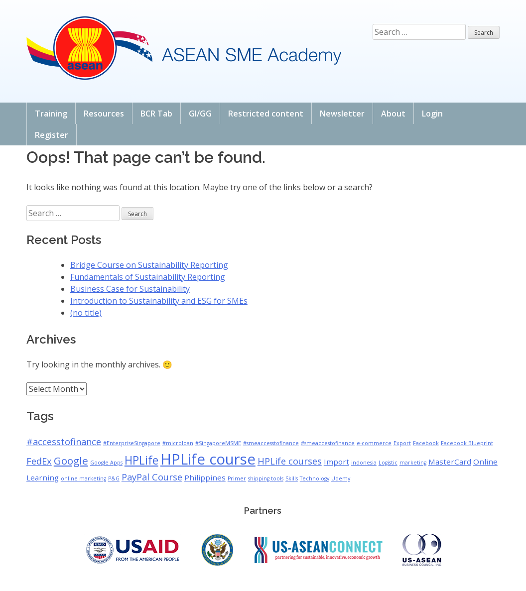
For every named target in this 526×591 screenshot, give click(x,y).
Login (432, 113)
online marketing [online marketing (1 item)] (83, 478)
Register (51, 134)
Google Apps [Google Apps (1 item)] (106, 462)
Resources (104, 113)
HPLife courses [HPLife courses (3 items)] (290, 461)
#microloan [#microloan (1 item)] (177, 443)
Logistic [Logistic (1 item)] (388, 462)
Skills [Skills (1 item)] (291, 478)
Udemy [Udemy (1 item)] (340, 478)
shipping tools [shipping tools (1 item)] (265, 478)
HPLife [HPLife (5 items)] (141, 460)
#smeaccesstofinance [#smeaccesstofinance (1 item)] (271, 443)
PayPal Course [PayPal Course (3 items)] (152, 477)
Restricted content (265, 113)
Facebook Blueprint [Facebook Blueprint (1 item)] (467, 443)
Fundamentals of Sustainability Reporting (147, 276)
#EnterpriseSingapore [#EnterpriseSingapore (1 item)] (131, 443)
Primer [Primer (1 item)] (237, 478)
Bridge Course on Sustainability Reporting (149, 264)
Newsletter (342, 113)
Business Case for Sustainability (130, 288)
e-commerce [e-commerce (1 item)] (374, 443)
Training (51, 113)
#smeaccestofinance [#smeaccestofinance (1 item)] (328, 443)
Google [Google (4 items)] (71, 461)
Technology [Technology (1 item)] (314, 478)
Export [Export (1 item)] (402, 443)
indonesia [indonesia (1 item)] (364, 462)
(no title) (86, 312)
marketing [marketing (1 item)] (412, 462)
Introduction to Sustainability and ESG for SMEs (159, 300)
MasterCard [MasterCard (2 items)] (449, 462)
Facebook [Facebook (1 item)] (426, 443)
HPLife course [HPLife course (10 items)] (208, 459)
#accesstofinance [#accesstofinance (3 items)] (63, 442)
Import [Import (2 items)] (336, 462)
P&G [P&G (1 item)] (114, 478)
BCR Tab (156, 113)
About (393, 113)
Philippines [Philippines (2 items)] (205, 477)
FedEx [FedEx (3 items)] (39, 461)
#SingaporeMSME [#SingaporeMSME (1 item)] (218, 443)
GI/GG (200, 113)
